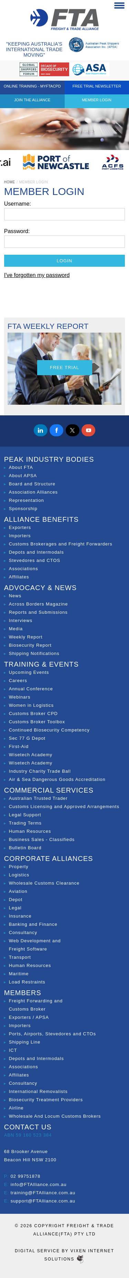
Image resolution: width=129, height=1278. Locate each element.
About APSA (23, 475)
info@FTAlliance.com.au (39, 1184)
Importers (20, 535)
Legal (15, 907)
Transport (20, 957)
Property (19, 866)
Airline (16, 1107)
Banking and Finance (33, 924)
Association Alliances (33, 492)
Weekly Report (26, 637)
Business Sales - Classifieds (42, 839)
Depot (16, 899)
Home (9, 182)
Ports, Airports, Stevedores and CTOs (52, 1033)
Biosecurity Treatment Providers (46, 1099)
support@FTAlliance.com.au (43, 1201)
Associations (23, 568)
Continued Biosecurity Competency (49, 730)
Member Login (96, 100)
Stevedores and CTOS (35, 560)
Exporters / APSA (29, 1017)
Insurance (20, 916)
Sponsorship (23, 508)
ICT (13, 1050)
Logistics (19, 874)
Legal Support (25, 814)
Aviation (18, 891)
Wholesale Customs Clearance (44, 883)
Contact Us (28, 1127)
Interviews (21, 620)
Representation (26, 500)
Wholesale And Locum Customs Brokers (55, 1116)
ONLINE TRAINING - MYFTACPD (32, 86)
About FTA (21, 467)
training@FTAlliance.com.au (43, 1192)
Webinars (20, 697)
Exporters (20, 527)
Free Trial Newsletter (97, 86)
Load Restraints (27, 982)
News (15, 595)
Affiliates (19, 576)
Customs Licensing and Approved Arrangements (64, 806)
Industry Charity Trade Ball (40, 771)
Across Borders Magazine (38, 604)
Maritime (19, 973)
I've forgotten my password (37, 275)
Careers (18, 680)
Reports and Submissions (38, 612)
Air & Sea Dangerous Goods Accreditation (57, 779)
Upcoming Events (29, 672)
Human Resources (30, 831)
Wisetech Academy (31, 754)
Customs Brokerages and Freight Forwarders (60, 543)
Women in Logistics (31, 705)
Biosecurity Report (30, 645)
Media (16, 628)
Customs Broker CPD (33, 713)
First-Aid (19, 746)
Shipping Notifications (34, 653)
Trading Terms (25, 823)
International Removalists (38, 1091)
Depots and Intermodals (36, 552)
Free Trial (64, 367)
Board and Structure (32, 483)
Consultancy (23, 932)
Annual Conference (31, 688)
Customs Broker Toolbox (37, 721)
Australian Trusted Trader (38, 798)
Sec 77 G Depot (27, 738)
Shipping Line (25, 1042)
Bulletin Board (25, 847)
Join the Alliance (32, 100)
